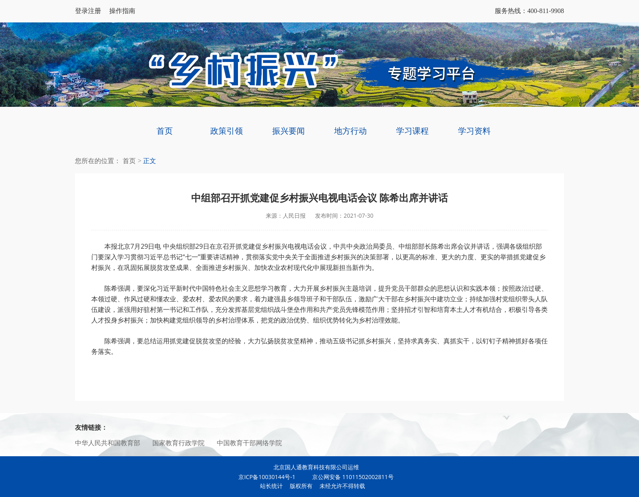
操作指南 (122, 10)
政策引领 (226, 130)
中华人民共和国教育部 (107, 442)
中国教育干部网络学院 (249, 442)
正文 (149, 161)
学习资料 (474, 130)
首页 (164, 130)
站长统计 (271, 486)
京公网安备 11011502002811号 (348, 477)
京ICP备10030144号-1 (266, 477)
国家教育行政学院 (178, 442)
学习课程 (412, 130)
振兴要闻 (288, 130)
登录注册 (88, 10)
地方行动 (350, 130)
